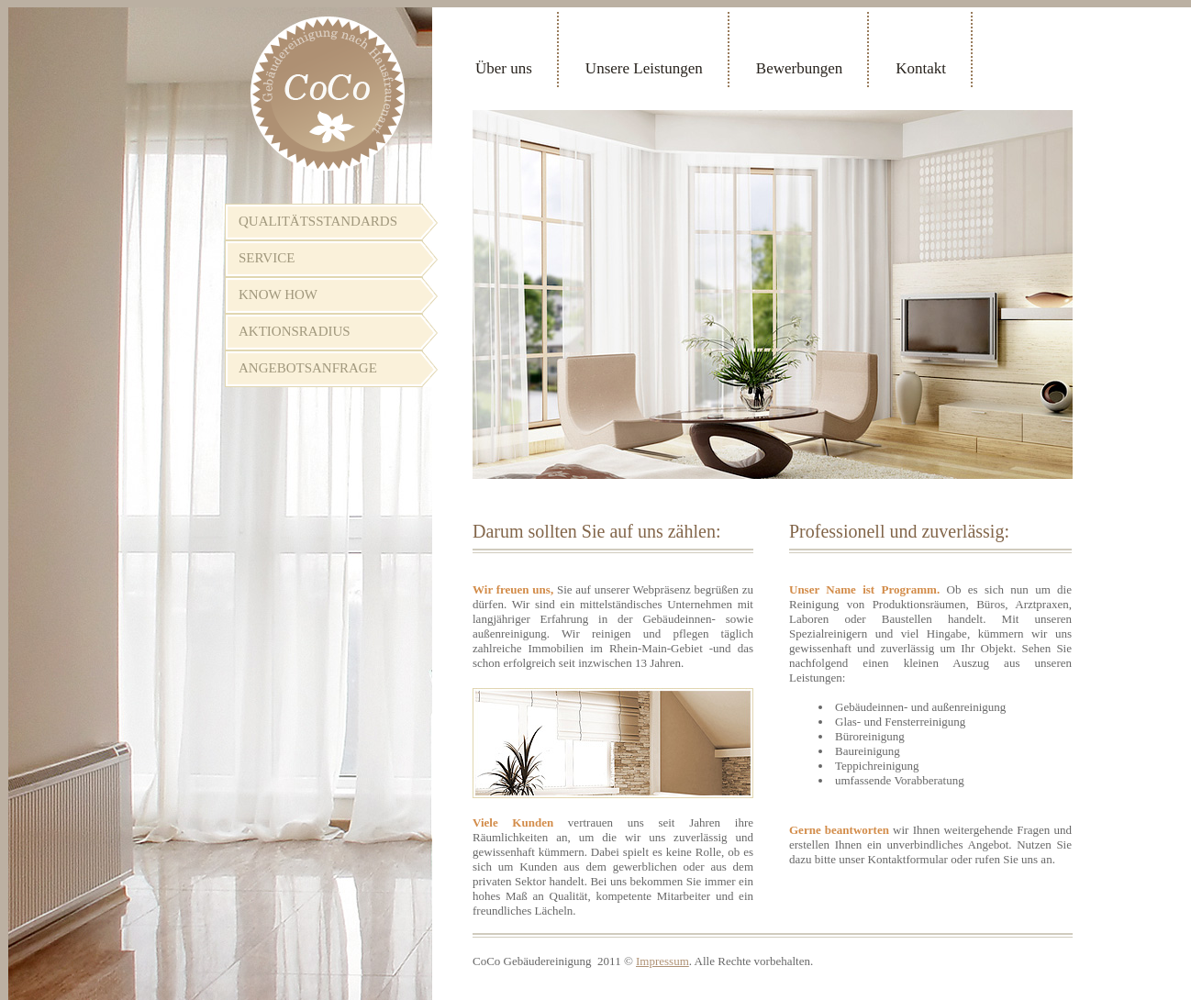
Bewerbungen (799, 68)
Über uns (503, 68)
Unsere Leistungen (644, 68)
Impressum (662, 961)
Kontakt (921, 68)
